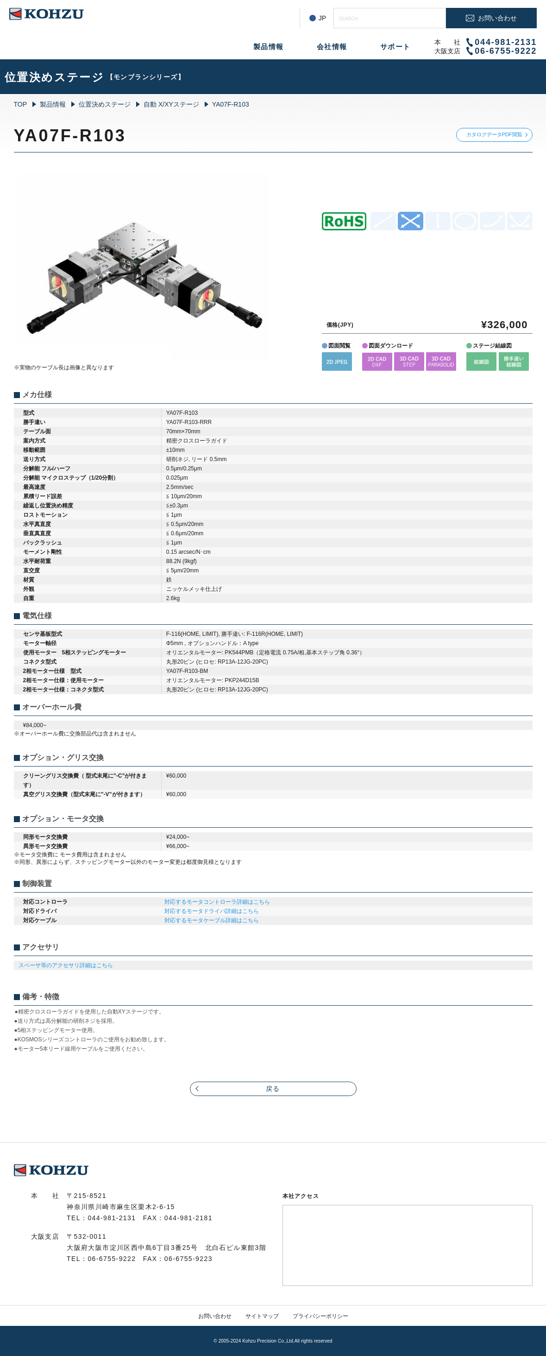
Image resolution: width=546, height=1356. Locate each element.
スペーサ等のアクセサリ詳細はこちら (66, 965)
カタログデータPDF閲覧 (494, 134)
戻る (273, 1088)
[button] (337, 361)
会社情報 (332, 47)
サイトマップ (262, 1316)
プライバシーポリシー (320, 1316)
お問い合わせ (215, 1316)
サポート (395, 47)
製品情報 (268, 47)
